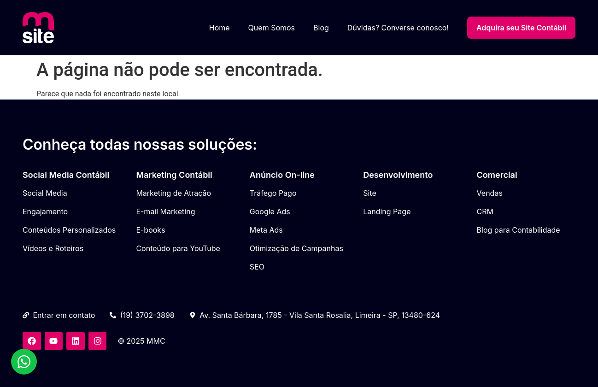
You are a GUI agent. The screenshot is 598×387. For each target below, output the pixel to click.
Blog (321, 27)
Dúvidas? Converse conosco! (398, 27)
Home (219, 27)
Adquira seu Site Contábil (521, 27)
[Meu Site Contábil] (38, 27)
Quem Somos (271, 27)
